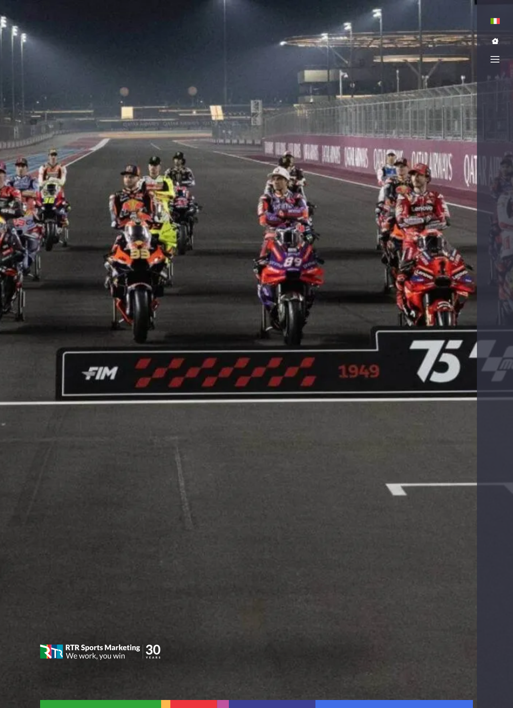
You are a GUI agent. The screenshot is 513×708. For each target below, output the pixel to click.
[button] (495, 41)
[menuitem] (495, 21)
